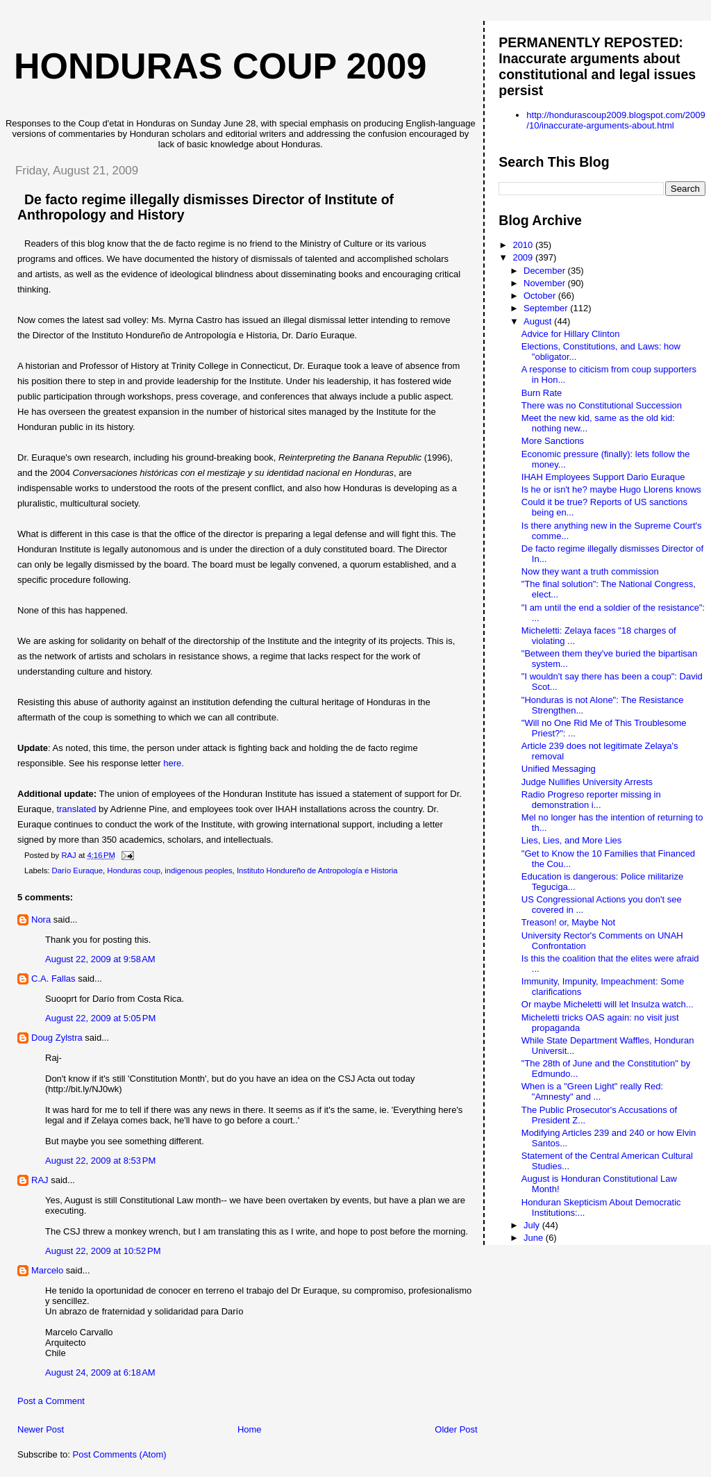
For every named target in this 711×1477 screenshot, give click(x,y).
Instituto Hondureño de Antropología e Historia (317, 870)
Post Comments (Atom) (120, 1454)
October (541, 295)
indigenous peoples (198, 870)
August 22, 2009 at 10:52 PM (103, 1251)
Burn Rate (541, 393)
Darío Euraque (77, 870)
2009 (523, 257)
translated (76, 809)
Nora (41, 919)
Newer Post (40, 1429)
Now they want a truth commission (590, 571)
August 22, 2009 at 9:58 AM (100, 959)
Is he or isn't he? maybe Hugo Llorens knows (611, 489)
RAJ (40, 1180)
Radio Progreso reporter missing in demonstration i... (591, 799)
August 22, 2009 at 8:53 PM (100, 1160)
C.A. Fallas (53, 978)
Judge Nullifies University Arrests (587, 782)
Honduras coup (133, 870)
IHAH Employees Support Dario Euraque (603, 477)
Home (249, 1429)
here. (173, 763)
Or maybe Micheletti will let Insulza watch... (607, 1004)
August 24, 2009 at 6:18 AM (100, 1372)
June (535, 1237)
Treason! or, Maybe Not (568, 922)
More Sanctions (552, 441)
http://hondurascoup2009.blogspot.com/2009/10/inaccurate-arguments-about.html (615, 120)
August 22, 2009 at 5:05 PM (100, 1018)
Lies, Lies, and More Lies (571, 840)
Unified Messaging (558, 769)
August (539, 321)
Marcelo (47, 1270)
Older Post (456, 1429)
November (546, 283)
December (546, 270)
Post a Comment (51, 1401)
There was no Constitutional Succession (601, 405)
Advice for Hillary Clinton (570, 334)
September (547, 308)
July (533, 1225)
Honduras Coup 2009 (220, 66)
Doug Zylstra (57, 1037)
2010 (523, 245)
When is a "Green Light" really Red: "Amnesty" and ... (592, 1091)
